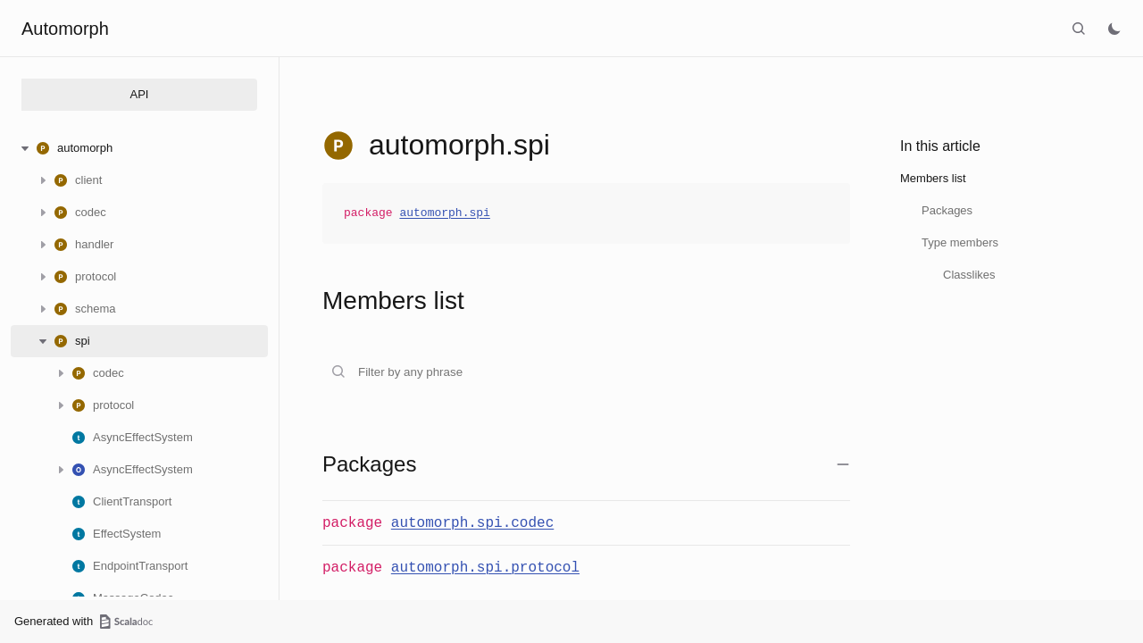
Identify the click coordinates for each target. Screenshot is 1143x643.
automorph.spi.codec (472, 523)
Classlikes (969, 274)
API (139, 94)
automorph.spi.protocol (485, 568)
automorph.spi (444, 213)
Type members (960, 242)
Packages (947, 210)
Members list (933, 178)
